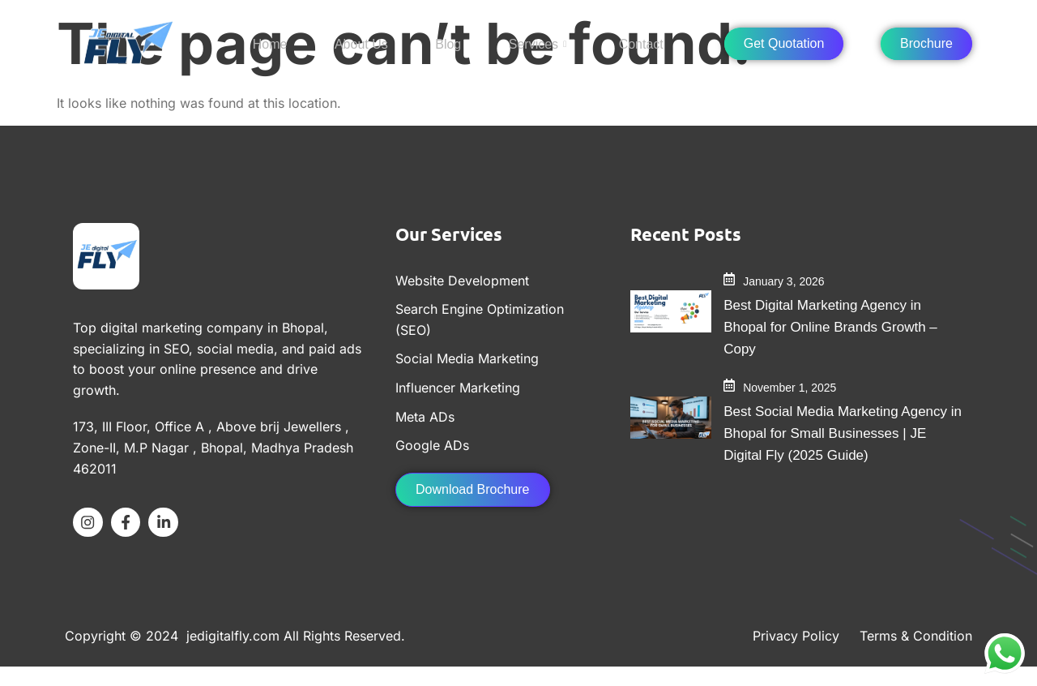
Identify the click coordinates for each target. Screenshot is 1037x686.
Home (278, 42)
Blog (442, 42)
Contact (622, 42)
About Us (362, 42)
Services (524, 42)
